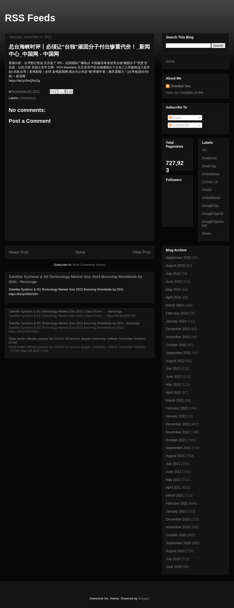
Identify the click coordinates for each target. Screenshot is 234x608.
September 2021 (178, 448)
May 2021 (173, 480)
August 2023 (175, 266)
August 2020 (175, 551)
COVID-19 (210, 182)
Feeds (207, 190)
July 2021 (173, 464)
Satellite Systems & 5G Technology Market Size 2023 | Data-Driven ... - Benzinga (65, 311)
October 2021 (176, 440)
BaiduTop (209, 166)
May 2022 (173, 384)
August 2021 (175, 456)
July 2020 (173, 559)
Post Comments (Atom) (89, 265)
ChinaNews (28, 98)
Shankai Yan (180, 86)
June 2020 (174, 567)
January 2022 (176, 416)
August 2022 (175, 361)
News (206, 233)
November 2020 (178, 527)
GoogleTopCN (212, 214)
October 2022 (176, 345)
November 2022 (178, 337)
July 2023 (173, 273)
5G (204, 150)
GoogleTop (210, 206)
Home (80, 252)
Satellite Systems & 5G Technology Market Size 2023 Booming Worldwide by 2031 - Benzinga (74, 323)
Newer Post (18, 252)
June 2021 (174, 472)
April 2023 (173, 297)
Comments (179, 125)
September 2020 (178, 543)
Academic (209, 158)
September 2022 (178, 353)
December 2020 (178, 519)
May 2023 (173, 289)
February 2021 (177, 503)
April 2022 (173, 392)
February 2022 (177, 408)
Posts (175, 118)
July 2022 (173, 368)
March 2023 (175, 305)
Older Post (141, 252)
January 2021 (176, 511)
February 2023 (177, 313)
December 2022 (178, 329)
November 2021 (178, 432)
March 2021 (175, 495)
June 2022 (174, 376)
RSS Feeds (30, 18)
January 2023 (176, 321)
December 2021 (178, 424)
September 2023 (178, 258)
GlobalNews (211, 198)
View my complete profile (184, 92)
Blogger (143, 598)
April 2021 (173, 487)
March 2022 (175, 400)
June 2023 (174, 281)
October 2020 (176, 535)
